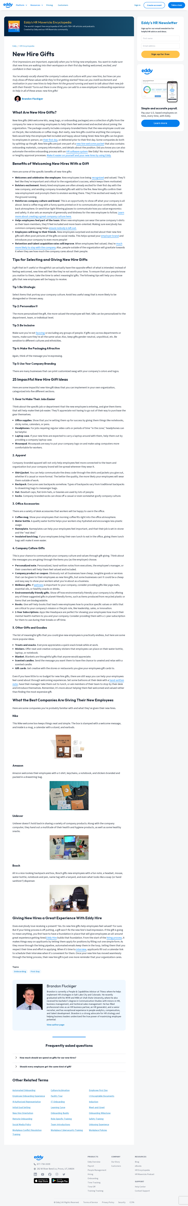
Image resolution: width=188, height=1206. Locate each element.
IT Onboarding (58, 1101)
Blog (137, 1161)
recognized (98, 177)
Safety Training (96, 1118)
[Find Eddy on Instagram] (57, 1174)
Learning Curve (58, 1107)
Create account (154, 5)
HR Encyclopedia (142, 1170)
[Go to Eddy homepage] (8, 5)
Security (121, 1202)
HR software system (77, 151)
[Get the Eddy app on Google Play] (60, 1180)
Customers (116, 1166)
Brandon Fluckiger (32, 98)
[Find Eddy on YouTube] (42, 1174)
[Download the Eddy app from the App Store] (41, 1180)
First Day (35, 971)
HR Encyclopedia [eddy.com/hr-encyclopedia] (26, 46)
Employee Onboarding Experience (28, 1096)
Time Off (91, 1186)
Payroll (91, 1166)
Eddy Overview (94, 1161)
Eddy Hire (51, 938)
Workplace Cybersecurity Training (67, 1130)
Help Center (140, 1186)
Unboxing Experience (99, 1124)
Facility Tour (57, 1096)
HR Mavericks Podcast (144, 1174)
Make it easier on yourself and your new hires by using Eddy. (79, 155)
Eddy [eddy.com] (14, 46)
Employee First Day (98, 1090)
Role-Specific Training (61, 1118)
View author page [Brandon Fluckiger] (55, 1024)
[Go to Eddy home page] (54, 1157)
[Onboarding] (20, 971)
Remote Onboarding (22, 1118)
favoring (40, 333)
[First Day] (35, 971)
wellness (38, 585)
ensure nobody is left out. (62, 228)
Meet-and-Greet (97, 1107)
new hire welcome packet (90, 144)
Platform (21, 5)
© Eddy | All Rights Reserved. (66, 1202)
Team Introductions (60, 1124)
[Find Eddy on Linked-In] (35, 1174)
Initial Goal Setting (21, 1107)
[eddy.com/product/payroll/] (160, 123)
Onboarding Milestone (99, 1113)
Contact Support (142, 1190)
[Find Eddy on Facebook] (49, 1174)
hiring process (114, 938)
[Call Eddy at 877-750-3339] (54, 1164)
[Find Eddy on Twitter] (63, 1174)
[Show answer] (46, 1058)
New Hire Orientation (22, 1113)
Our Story (115, 1161)
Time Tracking (94, 1182)
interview (81, 949)
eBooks (138, 1166)
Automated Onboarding (23, 1090)
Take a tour (176, 5)
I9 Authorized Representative (26, 1101)
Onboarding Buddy (60, 1113)
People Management (97, 1170)
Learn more (160, 123)
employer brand (110, 236)
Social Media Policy (21, 1124)
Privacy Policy (108, 1202)
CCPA (132, 1202)
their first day (50, 140)
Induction (93, 1101)
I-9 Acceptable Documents (101, 1096)
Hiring (90, 1174)
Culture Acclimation (60, 1090)
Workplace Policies (98, 1130)
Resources (37, 5)
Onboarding (20, 971)
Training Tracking (95, 1190)
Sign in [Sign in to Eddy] (137, 5)
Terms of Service (90, 1202)
